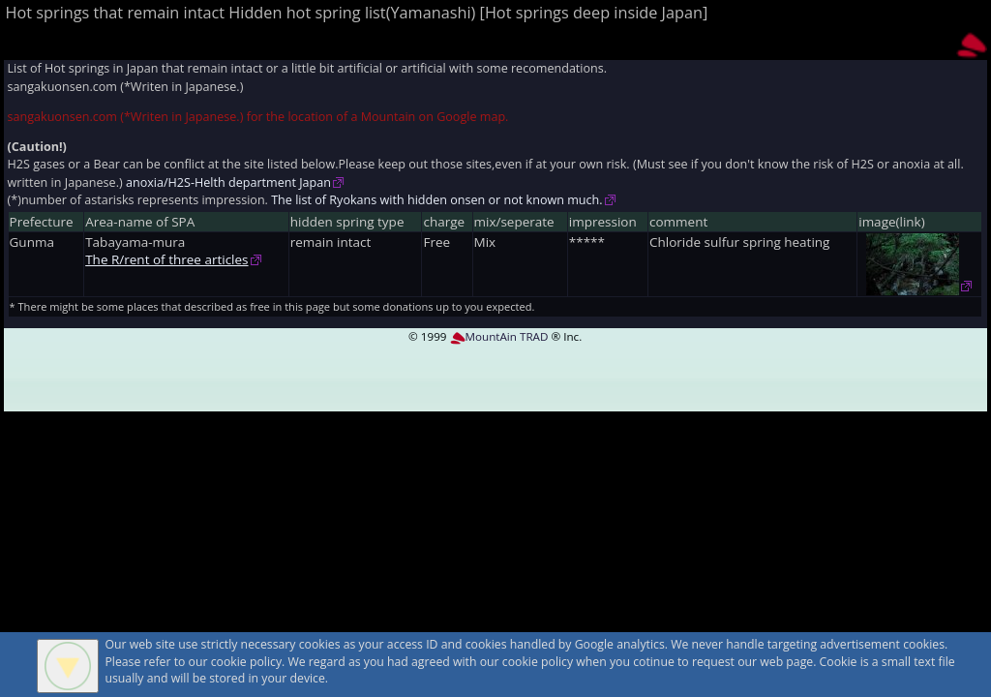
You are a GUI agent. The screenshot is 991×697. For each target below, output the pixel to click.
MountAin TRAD (499, 336)
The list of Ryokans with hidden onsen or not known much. (436, 200)
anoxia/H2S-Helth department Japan (228, 182)
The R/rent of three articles (166, 259)
